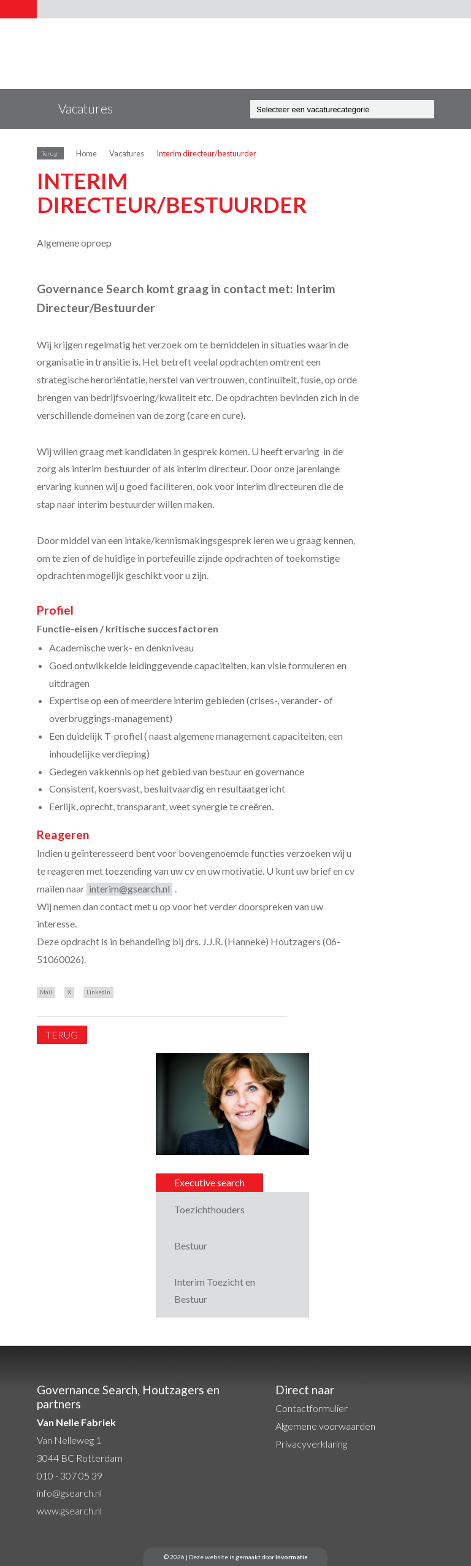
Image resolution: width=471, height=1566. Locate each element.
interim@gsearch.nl (129, 888)
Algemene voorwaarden (325, 1426)
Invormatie (291, 1556)
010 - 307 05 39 (69, 1475)
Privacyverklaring (311, 1443)
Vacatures (126, 153)
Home (86, 153)
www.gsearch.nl (69, 1510)
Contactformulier (311, 1408)
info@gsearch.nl (69, 1493)
